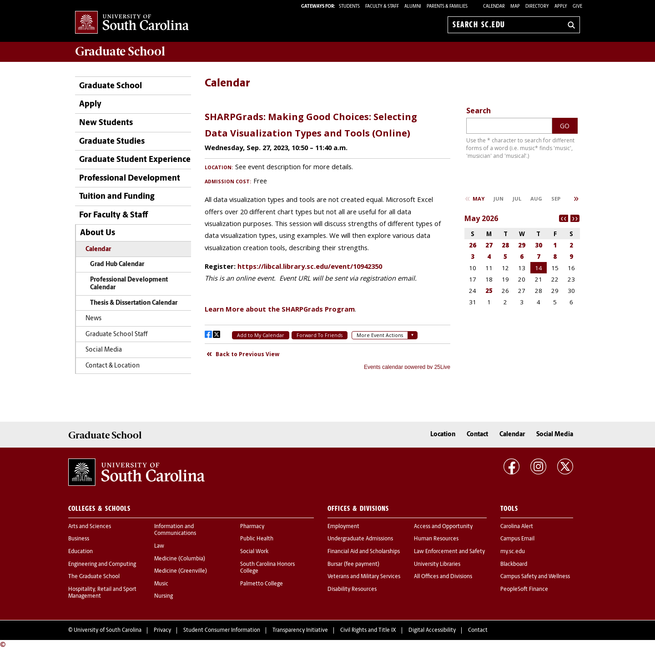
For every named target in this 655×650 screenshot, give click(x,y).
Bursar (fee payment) (353, 564)
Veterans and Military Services (364, 576)
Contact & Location (113, 366)
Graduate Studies (112, 141)
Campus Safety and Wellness (535, 576)
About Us (97, 233)
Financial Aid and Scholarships (364, 551)
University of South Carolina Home (132, 23)
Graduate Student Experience (135, 160)
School (120, 51)
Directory (537, 6)
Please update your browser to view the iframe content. (327, 237)
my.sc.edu (512, 551)
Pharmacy (252, 526)
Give (577, 6)
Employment (343, 526)
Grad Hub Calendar (117, 264)
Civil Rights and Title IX (368, 630)
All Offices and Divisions (443, 576)
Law (159, 546)
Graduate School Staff (117, 335)
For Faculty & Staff (113, 215)
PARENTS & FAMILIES (447, 6)
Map (515, 6)
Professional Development (129, 178)
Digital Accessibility (432, 630)
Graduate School (110, 86)
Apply (560, 6)
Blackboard (513, 564)
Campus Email (517, 539)
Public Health (256, 539)
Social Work (254, 551)
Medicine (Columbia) (179, 559)
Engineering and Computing (102, 564)
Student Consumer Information (221, 630)
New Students (106, 123)
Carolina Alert (516, 526)
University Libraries (437, 564)
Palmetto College (261, 584)
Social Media (104, 350)
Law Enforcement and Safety (449, 551)
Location (442, 434)
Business (78, 539)
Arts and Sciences (89, 526)
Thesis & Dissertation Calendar (133, 303)
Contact (477, 434)
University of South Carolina (107, 630)
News (93, 319)
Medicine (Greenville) (180, 571)
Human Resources (436, 539)
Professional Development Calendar (129, 284)
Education (80, 551)
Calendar (494, 6)
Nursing (163, 596)
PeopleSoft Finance (524, 589)
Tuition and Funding (116, 196)
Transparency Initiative (300, 630)
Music (161, 584)
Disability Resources (352, 589)
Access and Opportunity (443, 526)
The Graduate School (94, 576)
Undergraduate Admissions (360, 539)
